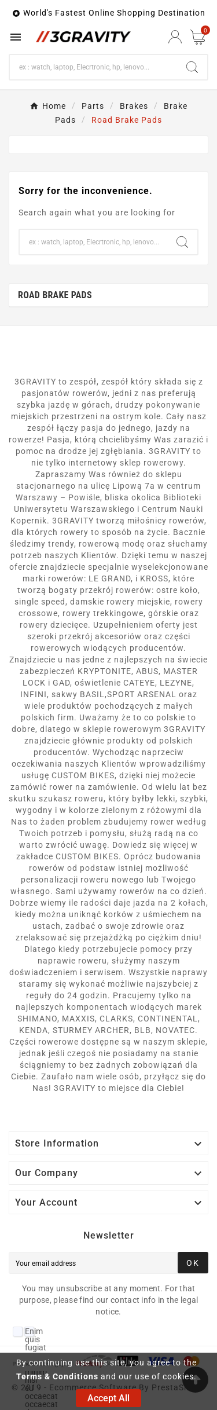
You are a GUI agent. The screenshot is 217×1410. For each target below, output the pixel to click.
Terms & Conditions (57, 1376)
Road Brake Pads (55, 295)
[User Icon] (175, 36)
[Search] (93, 67)
